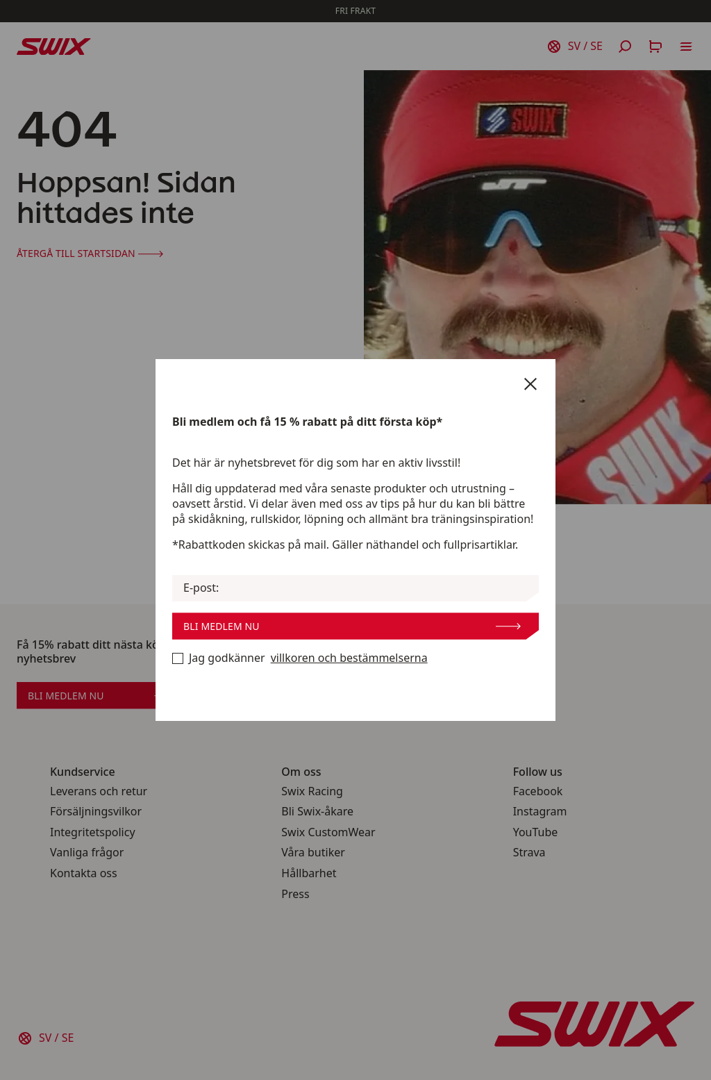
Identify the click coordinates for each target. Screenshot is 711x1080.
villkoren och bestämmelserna (349, 658)
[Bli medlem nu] (177, 658)
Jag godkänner (300, 658)
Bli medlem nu (352, 626)
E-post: (201, 588)
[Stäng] (530, 384)
